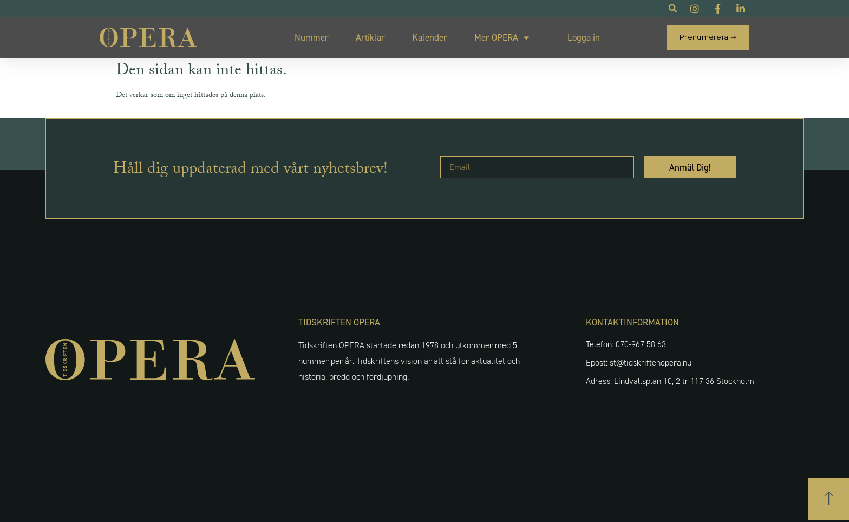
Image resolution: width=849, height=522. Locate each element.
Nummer (312, 37)
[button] (828, 499)
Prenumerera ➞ (708, 36)
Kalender (429, 37)
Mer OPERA (502, 38)
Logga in (583, 37)
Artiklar (370, 37)
